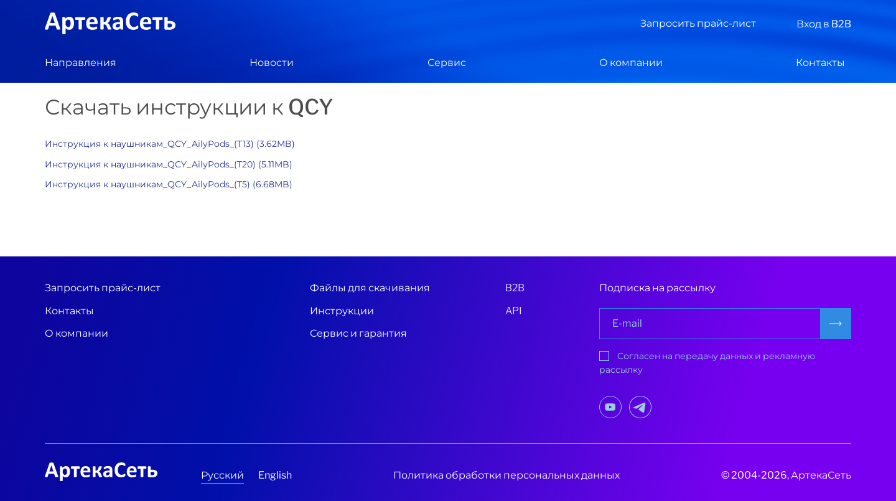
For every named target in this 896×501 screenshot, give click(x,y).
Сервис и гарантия (358, 333)
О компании (631, 62)
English (275, 475)
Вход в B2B (823, 24)
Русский (222, 475)
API (513, 311)
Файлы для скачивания (370, 288)
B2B (515, 288)
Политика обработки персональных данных (506, 475)
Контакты (820, 62)
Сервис (446, 62)
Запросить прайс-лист (698, 23)
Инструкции (342, 311)
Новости (272, 62)
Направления (80, 62)
